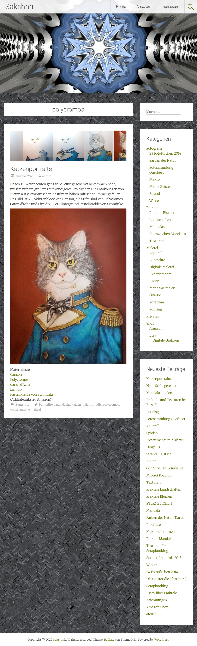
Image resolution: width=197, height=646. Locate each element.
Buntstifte (22, 404)
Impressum (170, 6)
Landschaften (160, 220)
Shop (150, 323)
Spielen (152, 433)
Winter (154, 201)
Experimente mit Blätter (165, 440)
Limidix (16, 389)
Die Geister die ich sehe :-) (166, 579)
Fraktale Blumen (162, 213)
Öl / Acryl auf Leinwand (164, 468)
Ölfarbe (155, 295)
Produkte (153, 524)
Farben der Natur (162, 160)
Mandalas (157, 227)
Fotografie (154, 148)
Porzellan (156, 302)
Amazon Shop (157, 607)
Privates (152, 316)
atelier (151, 614)
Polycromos (19, 379)
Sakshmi (19, 6)
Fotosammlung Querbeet (165, 419)
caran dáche (62, 404)
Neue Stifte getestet (161, 386)
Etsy (152, 335)
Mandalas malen (162, 288)
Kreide (154, 281)
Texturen (156, 241)
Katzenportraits (31, 168)
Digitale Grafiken (166, 340)
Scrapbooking (157, 586)
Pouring (155, 309)
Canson (16, 374)
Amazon (143, 6)
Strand (154, 193)
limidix (97, 404)
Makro (154, 179)
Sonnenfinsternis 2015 (163, 558)
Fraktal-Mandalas (160, 539)
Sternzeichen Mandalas (167, 234)
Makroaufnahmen (160, 532)
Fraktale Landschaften (163, 489)
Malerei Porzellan (160, 475)
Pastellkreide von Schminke (32, 394)
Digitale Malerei (161, 267)
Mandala (153, 510)
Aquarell (155, 253)
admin (46, 176)
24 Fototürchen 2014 (165, 153)
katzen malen (81, 404)
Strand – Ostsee (158, 454)
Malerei (152, 248)
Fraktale (152, 208)
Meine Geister (160, 186)
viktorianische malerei (25, 409)
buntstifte (46, 404)
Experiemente (160, 274)
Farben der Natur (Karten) (166, 517)
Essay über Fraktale (161, 593)
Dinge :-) (153, 447)
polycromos (111, 404)
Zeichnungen (156, 600)
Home (121, 6)
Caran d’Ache (20, 384)
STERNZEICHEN (159, 503)
